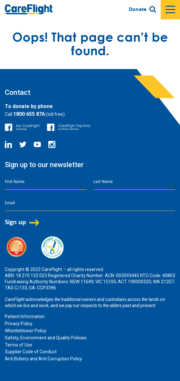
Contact (17, 92)
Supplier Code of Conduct (31, 351)
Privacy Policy (19, 323)
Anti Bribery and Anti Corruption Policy (43, 358)
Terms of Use (18, 344)
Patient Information (25, 316)
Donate (138, 9)
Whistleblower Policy (25, 330)
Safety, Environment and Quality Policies (46, 337)
